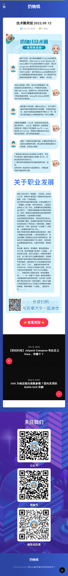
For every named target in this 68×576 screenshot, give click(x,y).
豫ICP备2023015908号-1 (44, 567)
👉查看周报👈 (34, 322)
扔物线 (34, 6)
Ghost (31, 567)
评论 (43, 28)
